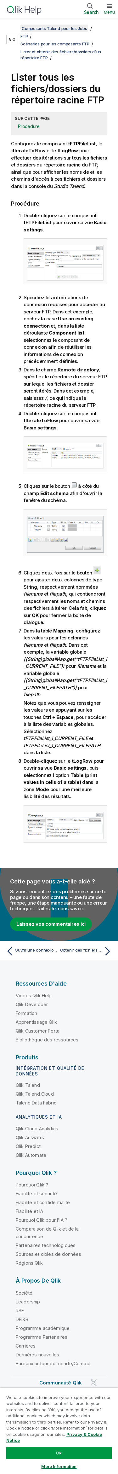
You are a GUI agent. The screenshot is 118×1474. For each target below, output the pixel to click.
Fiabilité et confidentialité (43, 1202)
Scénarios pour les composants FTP (54, 43)
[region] (59, 1431)
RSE (20, 1310)
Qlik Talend (28, 1085)
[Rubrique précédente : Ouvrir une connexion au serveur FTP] (31, 951)
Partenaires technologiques (46, 1245)
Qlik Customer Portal (38, 1031)
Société (24, 1293)
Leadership (28, 1301)
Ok (59, 1452)
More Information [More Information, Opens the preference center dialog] (58, 1466)
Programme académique (43, 1328)
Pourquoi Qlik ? (32, 1184)
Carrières (26, 1346)
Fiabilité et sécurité (36, 1193)
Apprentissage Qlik (36, 1022)
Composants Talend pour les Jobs (54, 28)
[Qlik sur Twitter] (93, 1382)
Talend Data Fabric (36, 1102)
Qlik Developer (32, 1004)
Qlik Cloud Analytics (37, 1128)
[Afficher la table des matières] (12, 28)
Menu (109, 12)
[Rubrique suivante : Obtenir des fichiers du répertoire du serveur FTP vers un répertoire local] (86, 951)
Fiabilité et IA (29, 1211)
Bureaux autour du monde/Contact (53, 1363)
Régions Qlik (29, 1263)
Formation (26, 1013)
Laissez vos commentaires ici (51, 924)
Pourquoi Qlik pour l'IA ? (41, 1220)
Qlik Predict (28, 1146)
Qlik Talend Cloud (35, 1094)
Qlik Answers (30, 1137)
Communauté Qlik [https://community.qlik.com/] (60, 1383)
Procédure (29, 126)
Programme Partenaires (41, 1337)
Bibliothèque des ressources (47, 1039)
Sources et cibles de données (48, 1254)
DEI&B (22, 1319)
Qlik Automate (31, 1155)
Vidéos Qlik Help (34, 995)
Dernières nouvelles (37, 1354)
